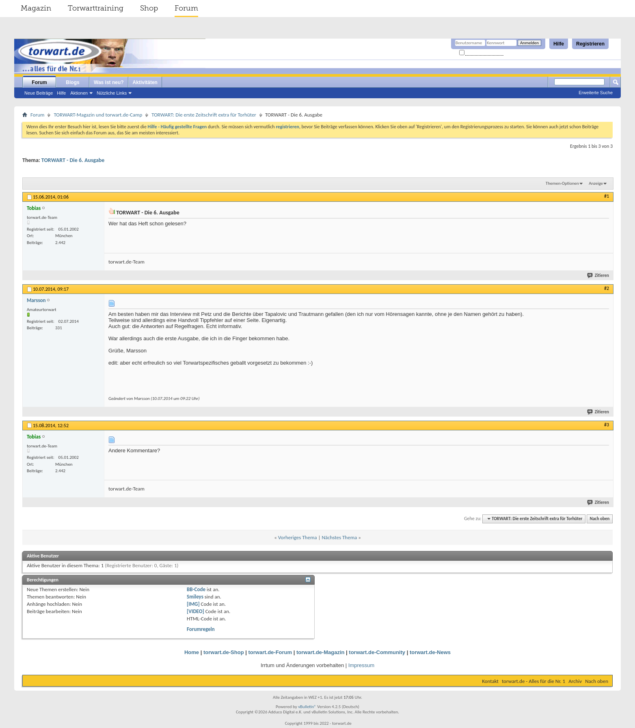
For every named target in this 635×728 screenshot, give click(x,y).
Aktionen (79, 93)
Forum (186, 8)
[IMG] (193, 604)
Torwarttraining (95, 8)
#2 (606, 288)
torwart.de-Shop (223, 652)
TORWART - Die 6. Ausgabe (73, 160)
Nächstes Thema (339, 537)
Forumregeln (201, 629)
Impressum (361, 665)
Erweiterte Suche (596, 92)
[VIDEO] (195, 611)
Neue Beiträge (38, 93)
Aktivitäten (145, 82)
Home (191, 652)
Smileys (195, 597)
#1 (606, 196)
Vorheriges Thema (297, 537)
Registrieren (590, 44)
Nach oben (599, 518)
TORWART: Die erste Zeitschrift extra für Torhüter (203, 115)
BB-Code (196, 589)
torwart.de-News (430, 652)
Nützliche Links (112, 93)
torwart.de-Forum (270, 652)
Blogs (72, 82)
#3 (606, 425)
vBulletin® (307, 706)
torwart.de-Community (377, 652)
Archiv (575, 681)
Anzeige (596, 183)
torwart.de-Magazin (320, 652)
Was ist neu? (109, 82)
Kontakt (490, 681)
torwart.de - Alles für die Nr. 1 (533, 681)
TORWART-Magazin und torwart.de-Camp (98, 115)
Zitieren (598, 275)
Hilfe (558, 44)
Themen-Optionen (562, 183)
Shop (149, 8)
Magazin (36, 8)
